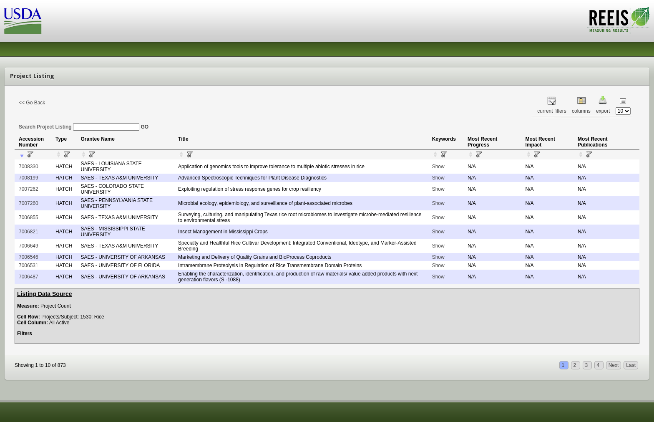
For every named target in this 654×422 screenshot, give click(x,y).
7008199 (28, 178)
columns (581, 111)
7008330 (28, 166)
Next (614, 365)
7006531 (28, 265)
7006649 (28, 246)
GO (144, 127)
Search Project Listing (79, 127)
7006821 (28, 232)
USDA (23, 21)
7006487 (28, 277)
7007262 (28, 189)
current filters (551, 111)
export (603, 111)
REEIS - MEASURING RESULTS (618, 20)
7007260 (28, 203)
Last (631, 365)
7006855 (28, 217)
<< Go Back (32, 103)
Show (438, 166)
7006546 (28, 257)
